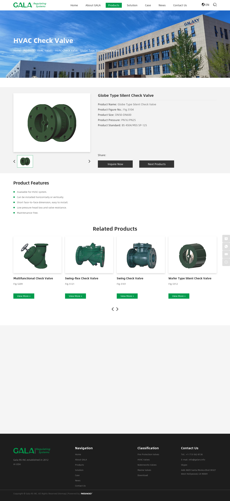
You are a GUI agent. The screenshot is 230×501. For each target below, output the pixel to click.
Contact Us (180, 5)
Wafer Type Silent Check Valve (189, 278)
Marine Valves (144, 470)
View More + (24, 296)
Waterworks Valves (147, 464)
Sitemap (62, 493)
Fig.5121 (69, 283)
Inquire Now (115, 164)
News (162, 5)
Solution (132, 5)
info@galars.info (197, 459)
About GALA (93, 5)
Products (113, 5)
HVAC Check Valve (43, 40)
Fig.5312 (173, 283)
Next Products (157, 164)
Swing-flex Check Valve (81, 278)
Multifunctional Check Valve (33, 278)
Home (74, 5)
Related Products (115, 228)
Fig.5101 (121, 283)
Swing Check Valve (130, 278)
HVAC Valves (45, 50)
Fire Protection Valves (148, 454)
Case (148, 5)
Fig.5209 (18, 283)
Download (143, 475)
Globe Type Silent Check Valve (99, 50)
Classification (148, 448)
